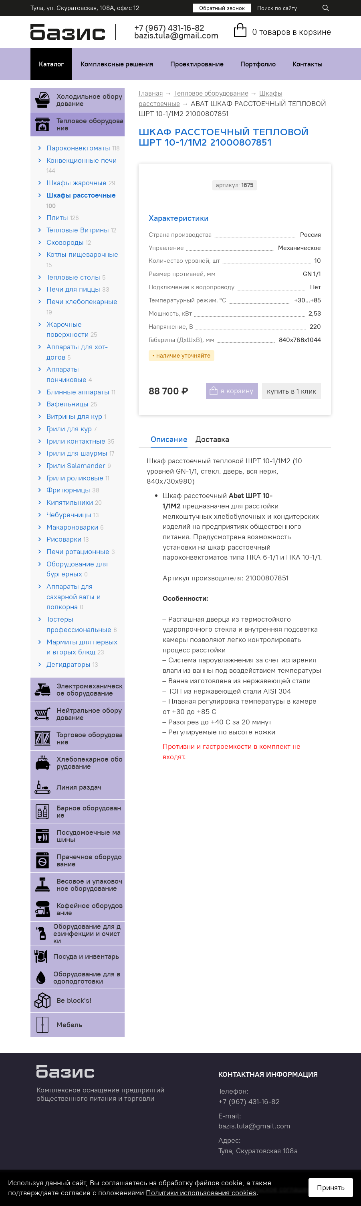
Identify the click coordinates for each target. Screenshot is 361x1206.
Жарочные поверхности (71, 329)
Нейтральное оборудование (89, 714)
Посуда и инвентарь (86, 956)
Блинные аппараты (80, 391)
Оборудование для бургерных (77, 569)
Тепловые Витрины (81, 229)
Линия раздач (78, 787)
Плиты (62, 217)
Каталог (51, 64)
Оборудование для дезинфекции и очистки (87, 933)
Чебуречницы (72, 514)
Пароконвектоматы (83, 147)
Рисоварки (67, 539)
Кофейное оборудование (89, 909)
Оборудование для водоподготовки (86, 977)
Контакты (307, 64)
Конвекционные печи (81, 165)
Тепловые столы (75, 277)
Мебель (69, 1024)
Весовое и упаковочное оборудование (89, 884)
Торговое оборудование (89, 738)
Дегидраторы (72, 664)
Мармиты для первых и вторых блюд (81, 647)
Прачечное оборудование (89, 860)
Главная (151, 93)
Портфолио (258, 64)
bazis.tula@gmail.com (176, 35)
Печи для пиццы (77, 289)
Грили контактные (80, 441)
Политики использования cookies (201, 1192)
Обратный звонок (222, 8)
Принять (331, 1187)
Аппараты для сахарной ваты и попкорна (73, 596)
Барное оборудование (88, 811)
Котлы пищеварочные (82, 259)
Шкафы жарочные (80, 182)
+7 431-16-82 (169, 27)
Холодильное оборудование (89, 100)
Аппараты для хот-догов (77, 352)
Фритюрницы (72, 489)
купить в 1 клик (291, 391)
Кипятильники (74, 502)
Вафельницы (71, 403)
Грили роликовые (77, 477)
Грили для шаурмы (80, 453)
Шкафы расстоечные (81, 200)
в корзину (237, 391)
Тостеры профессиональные (81, 624)
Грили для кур (71, 428)
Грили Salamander (78, 465)
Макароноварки (75, 527)
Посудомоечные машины (88, 836)
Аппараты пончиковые (69, 374)
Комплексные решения (117, 64)
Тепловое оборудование (89, 124)
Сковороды (68, 242)
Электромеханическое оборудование (89, 689)
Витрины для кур (76, 416)
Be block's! (73, 1000)
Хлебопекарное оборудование (89, 762)
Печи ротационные (80, 551)
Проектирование (197, 64)
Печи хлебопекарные (81, 306)
